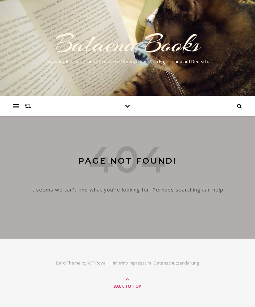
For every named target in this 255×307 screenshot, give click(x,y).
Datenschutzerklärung (176, 263)
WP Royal (97, 263)
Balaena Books (127, 44)
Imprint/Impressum (132, 263)
